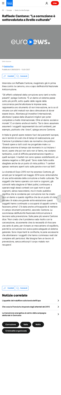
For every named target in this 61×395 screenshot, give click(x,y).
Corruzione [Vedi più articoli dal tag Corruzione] (10, 324)
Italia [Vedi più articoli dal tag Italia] (26, 324)
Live (55, 3)
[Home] (3, 10)
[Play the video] (30, 42)
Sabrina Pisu (8, 66)
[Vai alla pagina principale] (9, 3)
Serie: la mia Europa (22, 10)
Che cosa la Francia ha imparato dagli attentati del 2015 (26, 307)
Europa (9, 10)
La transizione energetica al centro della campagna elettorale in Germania (24, 314)
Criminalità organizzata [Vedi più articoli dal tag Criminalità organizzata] (16, 330)
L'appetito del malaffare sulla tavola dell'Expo (21, 300)
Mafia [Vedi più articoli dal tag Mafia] (38, 324)
